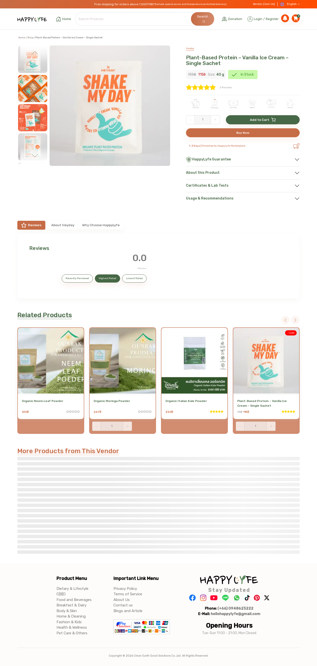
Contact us (123, 605)
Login (258, 19)
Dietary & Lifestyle (72, 588)
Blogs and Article (127, 611)
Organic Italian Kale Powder (186, 401)
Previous (35, 54)
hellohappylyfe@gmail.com (235, 614)
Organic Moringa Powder (112, 401)
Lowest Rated (134, 278)
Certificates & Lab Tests (207, 185)
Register (272, 19)
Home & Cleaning (71, 616)
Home (21, 37)
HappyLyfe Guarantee (208, 159)
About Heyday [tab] (62, 225)
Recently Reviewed (77, 278)
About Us (121, 600)
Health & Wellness (71, 627)
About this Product (203, 173)
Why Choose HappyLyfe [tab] (101, 225)
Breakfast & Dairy (71, 605)
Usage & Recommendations (210, 198)
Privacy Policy (125, 588)
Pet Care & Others (71, 633)
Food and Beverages (74, 600)
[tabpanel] (158, 266)
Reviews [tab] (31, 225)
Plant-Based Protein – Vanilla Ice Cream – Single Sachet (237, 60)
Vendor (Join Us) (264, 4)
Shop (30, 37)
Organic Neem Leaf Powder (42, 401)
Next (35, 155)
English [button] (290, 4)
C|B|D (61, 594)
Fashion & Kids (69, 622)
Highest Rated (107, 278)
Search (202, 19)
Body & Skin (66, 611)
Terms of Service (127, 594)
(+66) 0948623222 (235, 608)
